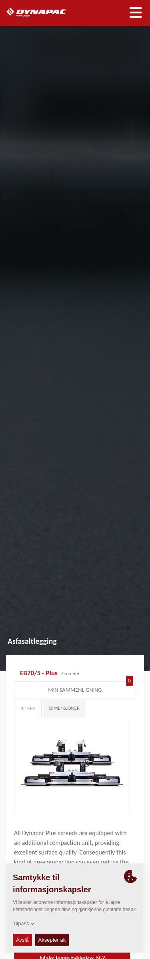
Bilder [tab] (27, 708)
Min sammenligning (90, 688)
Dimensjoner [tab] (64, 708)
